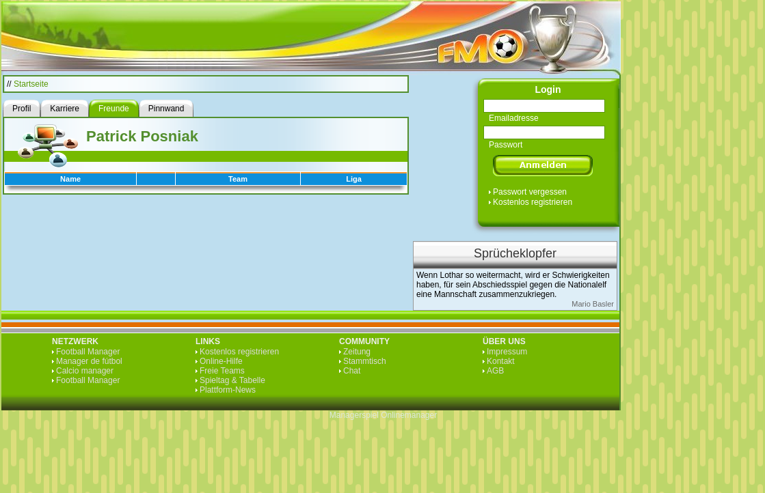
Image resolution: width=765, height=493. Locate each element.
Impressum (507, 351)
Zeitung (357, 351)
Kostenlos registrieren (532, 202)
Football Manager (88, 351)
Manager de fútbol (89, 361)
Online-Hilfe (221, 361)
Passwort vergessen (530, 192)
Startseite (31, 84)
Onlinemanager (409, 415)
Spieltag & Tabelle (232, 380)
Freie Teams (222, 371)
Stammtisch (364, 361)
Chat (351, 371)
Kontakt (501, 361)
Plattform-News (228, 390)
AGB (495, 371)
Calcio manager (84, 371)
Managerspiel (354, 415)
